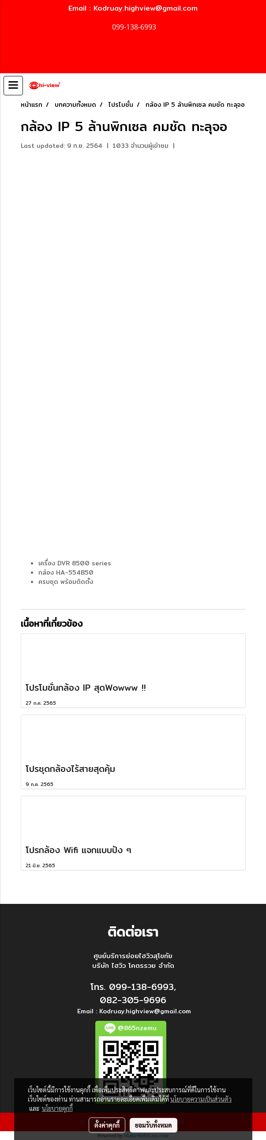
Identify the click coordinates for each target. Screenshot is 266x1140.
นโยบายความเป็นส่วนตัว (201, 1099)
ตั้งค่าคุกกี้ (107, 1125)
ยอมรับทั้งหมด (153, 1125)
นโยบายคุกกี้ (57, 1108)
